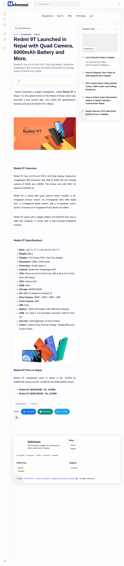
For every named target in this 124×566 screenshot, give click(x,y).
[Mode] (119, 4)
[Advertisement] (67, 41)
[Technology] (81, 16)
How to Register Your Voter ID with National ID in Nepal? (100, 115)
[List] (91, 16)
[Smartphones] (47, 16)
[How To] (60, 16)
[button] (28, 492)
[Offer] (70, 16)
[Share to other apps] (16, 497)
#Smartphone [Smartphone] (20, 484)
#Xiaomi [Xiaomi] (34, 484)
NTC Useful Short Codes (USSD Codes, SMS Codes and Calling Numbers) (101, 127)
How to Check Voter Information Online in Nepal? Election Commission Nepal (101, 141)
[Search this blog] (57, 4)
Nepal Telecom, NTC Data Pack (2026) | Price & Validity (101, 154)
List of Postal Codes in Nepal (100, 98)
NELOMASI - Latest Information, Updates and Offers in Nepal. (51, 559)
